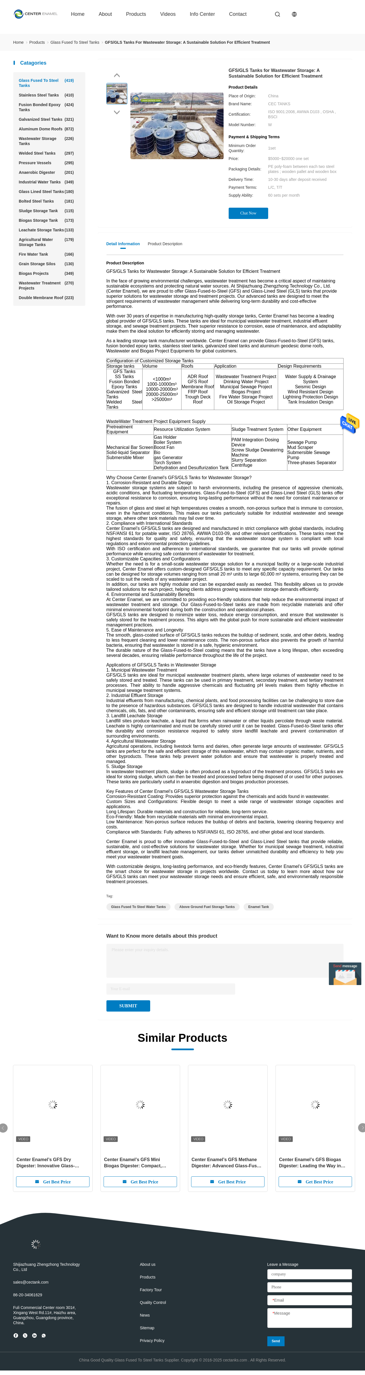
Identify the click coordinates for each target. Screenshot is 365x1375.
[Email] (310, 1300)
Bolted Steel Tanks (46, 201)
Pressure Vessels (46, 162)
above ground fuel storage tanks (207, 907)
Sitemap (147, 1328)
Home (78, 14)
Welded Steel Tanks (46, 153)
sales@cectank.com (31, 1282)
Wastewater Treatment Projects (46, 285)
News (145, 1315)
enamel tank (258, 907)
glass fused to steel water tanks (138, 907)
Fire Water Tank (46, 254)
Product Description (165, 244)
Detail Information (123, 244)
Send (276, 1341)
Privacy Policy (152, 1340)
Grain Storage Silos (46, 263)
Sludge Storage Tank (46, 210)
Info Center (202, 14)
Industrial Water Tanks (46, 182)
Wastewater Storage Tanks (46, 141)
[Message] (310, 1318)
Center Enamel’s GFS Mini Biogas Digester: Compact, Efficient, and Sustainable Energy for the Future (140, 1163)
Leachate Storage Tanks (46, 230)
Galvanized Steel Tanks (46, 119)
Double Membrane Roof (46, 297)
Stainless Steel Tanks (46, 95)
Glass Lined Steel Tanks (46, 191)
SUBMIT (128, 1005)
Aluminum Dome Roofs (46, 128)
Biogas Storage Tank (46, 220)
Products (136, 14)
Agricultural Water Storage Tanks (46, 242)
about (105, 14)
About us (148, 1264)
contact (237, 14)
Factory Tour (151, 1290)
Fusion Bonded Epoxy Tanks (46, 107)
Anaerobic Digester (46, 172)
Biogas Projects (46, 273)
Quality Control (153, 1302)
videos (168, 14)
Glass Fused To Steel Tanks (46, 83)
